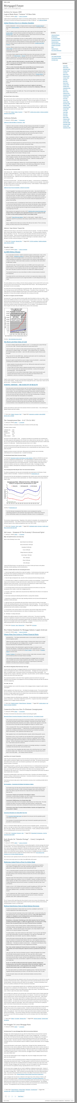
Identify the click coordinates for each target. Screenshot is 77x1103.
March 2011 (65, 91)
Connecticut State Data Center (14, 816)
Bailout (12, 112)
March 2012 (65, 83)
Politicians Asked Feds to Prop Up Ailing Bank (19, 862)
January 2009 (66, 120)
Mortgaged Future (14, 5)
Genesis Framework (59, 1100)
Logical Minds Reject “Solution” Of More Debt (19, 14)
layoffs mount (45, 526)
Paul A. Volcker (28, 650)
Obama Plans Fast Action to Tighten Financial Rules (21, 634)
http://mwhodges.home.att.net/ (15, 339)
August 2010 (66, 96)
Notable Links (8, 247)
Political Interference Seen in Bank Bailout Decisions (21, 906)
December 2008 (66, 122)
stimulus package (15, 27)
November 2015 (66, 69)
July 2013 (65, 72)
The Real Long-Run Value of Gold (15, 342)
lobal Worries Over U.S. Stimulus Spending (19, 23)
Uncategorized (34, 1089)
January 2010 (66, 101)
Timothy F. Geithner (10, 654)
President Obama (40, 25)
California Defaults (43, 20)
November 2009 (66, 103)
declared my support (18, 256)
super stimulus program (9, 242)
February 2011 (66, 93)
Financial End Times (56, 40)
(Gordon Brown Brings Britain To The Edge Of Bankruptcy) (31, 1078)
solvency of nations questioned (17, 1091)
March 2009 (65, 117)
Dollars (16, 112)
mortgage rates (7, 1091)
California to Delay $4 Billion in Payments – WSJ (14, 122)
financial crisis (9, 34)
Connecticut (13, 833)
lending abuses (42, 703)
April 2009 (65, 115)
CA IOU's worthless (34, 241)
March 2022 (65, 67)
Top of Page (6, 1100)
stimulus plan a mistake (9, 415)
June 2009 (65, 112)
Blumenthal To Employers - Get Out (39, 833)
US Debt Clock (55, 59)
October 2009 (66, 105)
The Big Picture (55, 48)
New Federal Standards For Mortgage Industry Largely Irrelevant (25, 630)
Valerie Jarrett (9, 48)
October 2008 (66, 126)
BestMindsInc (54, 36)
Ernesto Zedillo (9, 33)
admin (16, 16)
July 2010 (65, 98)
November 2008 (66, 124)
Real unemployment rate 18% (10, 527)
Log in (72, 1100)
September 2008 (66, 127)
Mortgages (29, 703)
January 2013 (66, 77)
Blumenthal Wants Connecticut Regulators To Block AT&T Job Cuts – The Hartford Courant (23, 716)
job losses (39, 526)
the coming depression (56, 50)
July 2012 (65, 79)
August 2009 (66, 108)
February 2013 (66, 76)
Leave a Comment (23, 16)
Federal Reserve (22, 703)
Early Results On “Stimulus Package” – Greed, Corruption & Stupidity (24, 840)
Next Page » (21, 1096)
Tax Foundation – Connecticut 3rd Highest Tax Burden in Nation (19, 784)
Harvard (23, 55)
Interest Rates (22, 1089)
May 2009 (65, 114)
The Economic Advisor (56, 58)
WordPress (67, 1100)
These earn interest (17, 217)
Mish (53, 47)
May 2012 (65, 81)
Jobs (17, 526)
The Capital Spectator (56, 56)
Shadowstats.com (35, 473)
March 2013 (65, 74)
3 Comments (22, 120)
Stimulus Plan (19, 241)
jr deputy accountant (56, 45)
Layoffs (20, 526)
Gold (20, 414)
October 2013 (66, 71)
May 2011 (65, 89)
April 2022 (65, 65)
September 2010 (66, 95)
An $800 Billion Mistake (12, 252)
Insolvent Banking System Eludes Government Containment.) (30, 1074)
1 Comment (21, 422)
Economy (20, 112)
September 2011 (66, 88)
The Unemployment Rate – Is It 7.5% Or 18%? (19, 420)
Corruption (17, 1018)
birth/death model (33, 526)
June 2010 (65, 100)
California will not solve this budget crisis (37, 211)
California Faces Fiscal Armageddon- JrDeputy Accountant (16, 187)
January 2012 (66, 84)
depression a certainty (34, 414)
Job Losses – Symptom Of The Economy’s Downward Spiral (24, 532)
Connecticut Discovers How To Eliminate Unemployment (23, 709)
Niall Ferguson (17, 55)
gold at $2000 (42, 414)
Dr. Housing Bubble (56, 38)
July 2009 (65, 110)
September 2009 (66, 107)
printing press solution (35, 112)
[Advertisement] (60, 20)
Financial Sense (55, 42)
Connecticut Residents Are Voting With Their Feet (15, 812)
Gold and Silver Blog (56, 43)
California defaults (42, 241)
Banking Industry (14, 703)
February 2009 (66, 119)
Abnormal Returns (55, 35)
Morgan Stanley (39, 74)
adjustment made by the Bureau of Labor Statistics (22, 458)
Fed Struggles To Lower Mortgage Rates (17, 1024)
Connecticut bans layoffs (9, 834)
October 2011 (66, 86)
